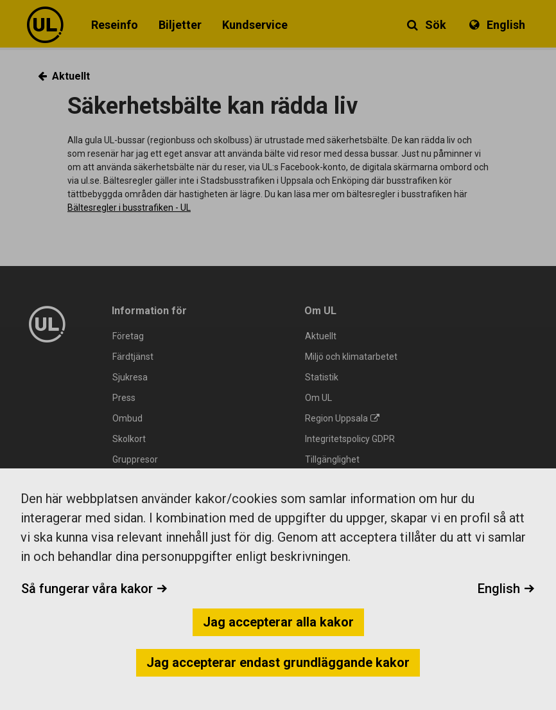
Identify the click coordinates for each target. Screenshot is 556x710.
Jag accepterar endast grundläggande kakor (278, 662)
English (506, 588)
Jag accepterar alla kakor (278, 622)
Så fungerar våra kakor (94, 588)
